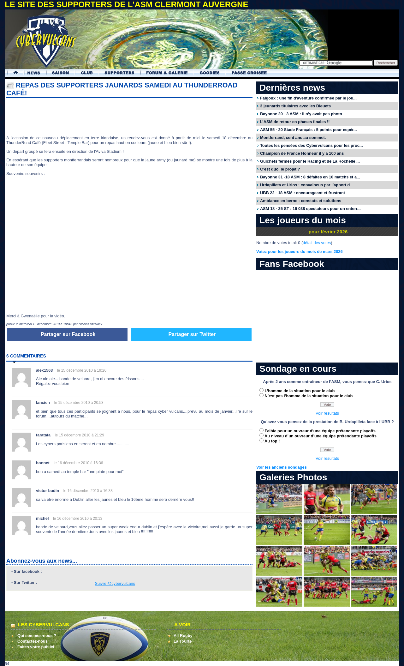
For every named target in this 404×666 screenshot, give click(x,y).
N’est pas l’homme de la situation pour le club (309, 395)
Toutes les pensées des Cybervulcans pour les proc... (311, 145)
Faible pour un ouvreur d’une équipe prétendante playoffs (320, 431)
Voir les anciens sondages (281, 467)
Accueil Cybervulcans (13, 73)
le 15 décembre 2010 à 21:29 (79, 435)
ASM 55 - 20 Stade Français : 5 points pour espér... (308, 129)
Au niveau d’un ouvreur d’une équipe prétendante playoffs (320, 436)
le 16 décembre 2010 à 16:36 (78, 463)
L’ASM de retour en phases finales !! (295, 121)
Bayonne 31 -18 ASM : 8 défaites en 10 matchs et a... (310, 177)
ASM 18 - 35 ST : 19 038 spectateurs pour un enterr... (310, 208)
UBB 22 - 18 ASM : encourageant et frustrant (302, 192)
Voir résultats (327, 413)
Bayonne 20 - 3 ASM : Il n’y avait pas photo (301, 113)
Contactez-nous (32, 641)
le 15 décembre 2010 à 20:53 (79, 402)
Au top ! (272, 441)
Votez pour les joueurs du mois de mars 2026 (299, 251)
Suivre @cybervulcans (115, 583)
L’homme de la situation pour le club (300, 390)
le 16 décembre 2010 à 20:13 (77, 518)
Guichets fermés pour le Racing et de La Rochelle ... (310, 161)
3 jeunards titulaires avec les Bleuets (295, 106)
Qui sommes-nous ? (36, 635)
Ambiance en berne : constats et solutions (300, 200)
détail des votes (317, 242)
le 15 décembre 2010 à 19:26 (81, 370)
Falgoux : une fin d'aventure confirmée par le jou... (308, 98)
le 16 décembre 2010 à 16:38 (88, 491)
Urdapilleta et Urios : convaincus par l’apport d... (306, 185)
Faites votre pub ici (35, 647)
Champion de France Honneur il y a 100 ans (302, 153)
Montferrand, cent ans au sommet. (293, 137)
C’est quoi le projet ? (280, 169)
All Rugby (183, 635)
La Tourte (183, 641)
